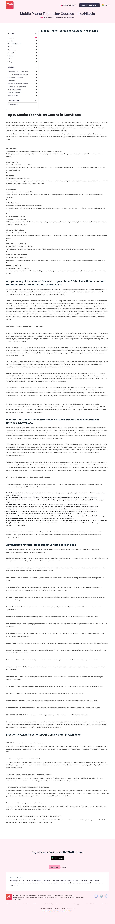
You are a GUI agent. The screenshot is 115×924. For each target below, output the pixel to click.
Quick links (54, 867)
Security (59, 883)
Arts (23, 880)
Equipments (13, 883)
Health (90, 880)
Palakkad (22, 53)
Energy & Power (22, 96)
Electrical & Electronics (22, 93)
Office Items (45, 883)
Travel (73, 883)
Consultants (46, 880)
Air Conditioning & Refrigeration (22, 74)
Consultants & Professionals (22, 87)
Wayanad (22, 56)
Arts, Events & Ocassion (22, 77)
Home (42, 18)
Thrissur (22, 47)
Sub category (22, 100)
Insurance (76, 880)
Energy (70, 880)
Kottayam (22, 62)
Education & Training (22, 90)
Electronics (63, 880)
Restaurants (37, 880)
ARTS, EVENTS (14, 885)
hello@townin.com (68, 5)
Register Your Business (89, 5)
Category (22, 67)
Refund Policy (68, 911)
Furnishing (84, 880)
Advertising (13, 880)
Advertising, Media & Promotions (22, 71)
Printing (53, 883)
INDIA (105, 5)
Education (55, 880)
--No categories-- (14, 104)
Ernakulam (22, 41)
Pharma (29, 883)
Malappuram (22, 50)
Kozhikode (22, 38)
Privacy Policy (47, 911)
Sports (79, 883)
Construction (86, 883)
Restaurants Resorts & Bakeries (22, 84)
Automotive (22, 81)
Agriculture (22, 883)
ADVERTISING (98, 883)
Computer (67, 883)
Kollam (22, 59)
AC (19, 880)
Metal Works (37, 883)
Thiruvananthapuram (22, 44)
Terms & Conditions (57, 911)
